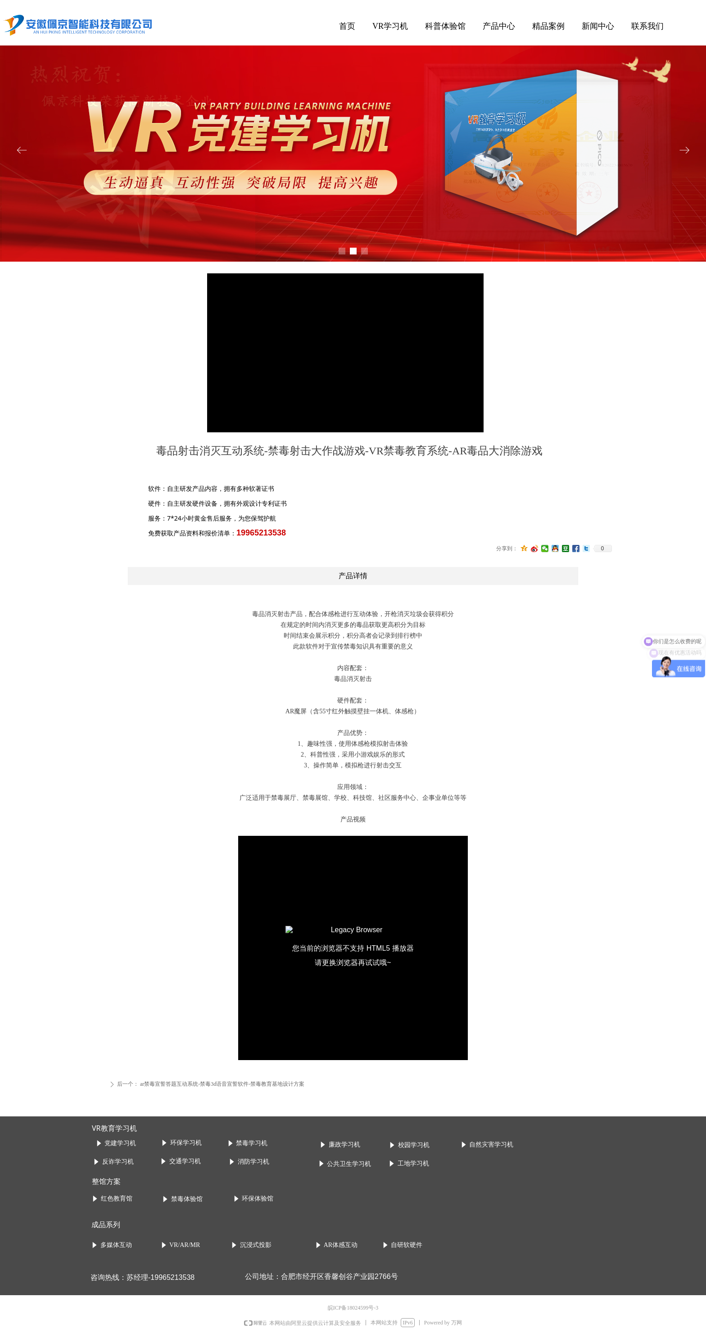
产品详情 (353, 576)
